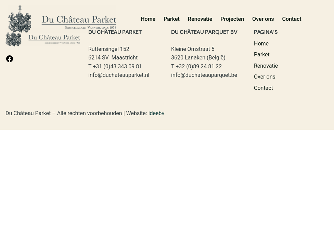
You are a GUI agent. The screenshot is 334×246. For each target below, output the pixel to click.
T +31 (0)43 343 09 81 (115, 66)
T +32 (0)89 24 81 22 (196, 66)
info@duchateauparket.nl (118, 75)
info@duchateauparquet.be (204, 75)
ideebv (157, 113)
